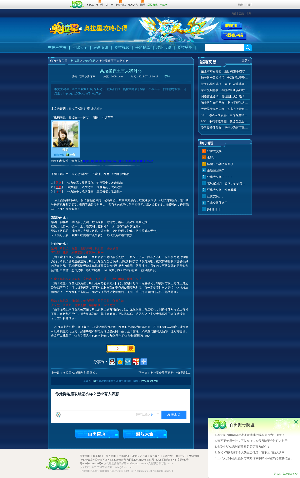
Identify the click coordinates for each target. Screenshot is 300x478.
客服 (241, 13)
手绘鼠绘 (142, 47)
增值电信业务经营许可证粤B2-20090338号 (103, 459)
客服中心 (181, 455)
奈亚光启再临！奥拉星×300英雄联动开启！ (225, 90)
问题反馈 (168, 455)
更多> (245, 60)
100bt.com (117, 76)
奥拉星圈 (184, 47)
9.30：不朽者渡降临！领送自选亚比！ (225, 121)
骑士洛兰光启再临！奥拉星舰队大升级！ (225, 102)
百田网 (77, 4)
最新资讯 (100, 47)
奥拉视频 (121, 47)
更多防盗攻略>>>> (286, 474)
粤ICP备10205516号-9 (91, 463)
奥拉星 (74, 60)
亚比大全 (80, 47)
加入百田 (111, 455)
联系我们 (98, 455)
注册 (248, 4)
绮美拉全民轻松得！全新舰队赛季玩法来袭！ (225, 77)
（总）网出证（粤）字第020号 (172, 459)
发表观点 (174, 414)
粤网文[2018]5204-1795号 (140, 459)
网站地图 (194, 455)
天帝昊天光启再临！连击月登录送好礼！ (225, 108)
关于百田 (85, 455)
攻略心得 (163, 47)
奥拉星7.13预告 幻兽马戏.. (80, 372)
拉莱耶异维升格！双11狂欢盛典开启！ (225, 84)
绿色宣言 (155, 455)
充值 (233, 13)
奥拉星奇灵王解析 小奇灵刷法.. (170, 372)
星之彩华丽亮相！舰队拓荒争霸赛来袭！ (225, 71)
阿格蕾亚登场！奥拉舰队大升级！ (223, 96)
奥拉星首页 (57, 47)
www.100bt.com (150, 381)
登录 (240, 4)
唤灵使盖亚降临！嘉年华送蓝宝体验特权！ (225, 127)
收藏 (248, 13)
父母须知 (124, 455)
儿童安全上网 (139, 455)
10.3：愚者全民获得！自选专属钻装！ (225, 115)
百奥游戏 (58, 2)
